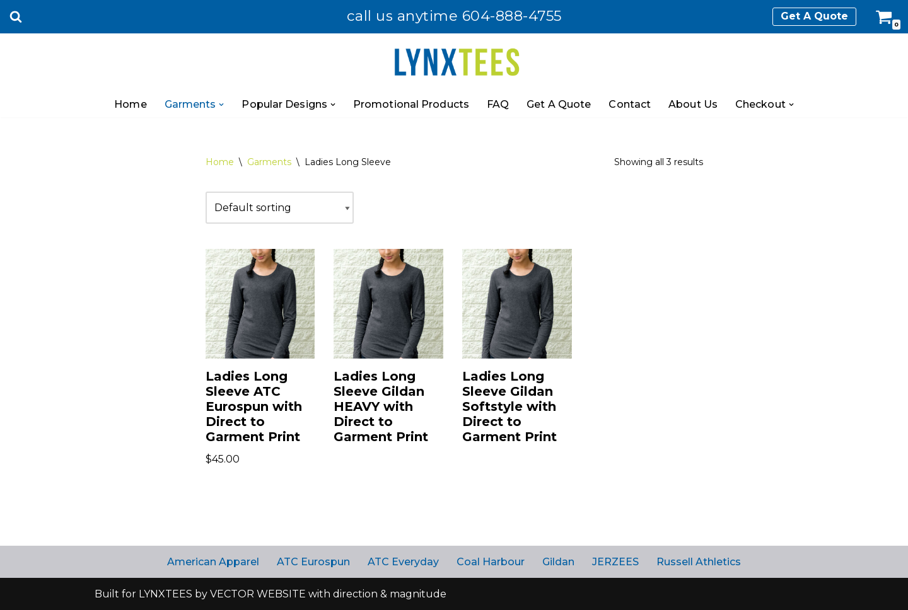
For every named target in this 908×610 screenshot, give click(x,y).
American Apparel (213, 562)
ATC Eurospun (313, 562)
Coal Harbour (491, 562)
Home (130, 104)
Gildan (558, 562)
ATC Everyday (403, 562)
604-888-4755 (512, 16)
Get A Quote (814, 16)
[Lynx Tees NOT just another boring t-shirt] (454, 63)
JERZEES (615, 562)
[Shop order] (280, 208)
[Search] (15, 16)
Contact (629, 104)
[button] (221, 104)
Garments (269, 162)
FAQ (498, 104)
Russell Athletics (698, 562)
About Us (693, 104)
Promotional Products (411, 104)
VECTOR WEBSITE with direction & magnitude (328, 594)
